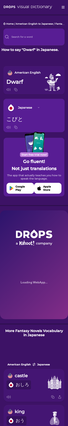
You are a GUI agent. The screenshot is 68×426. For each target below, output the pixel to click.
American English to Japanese (34, 24)
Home (10, 24)
